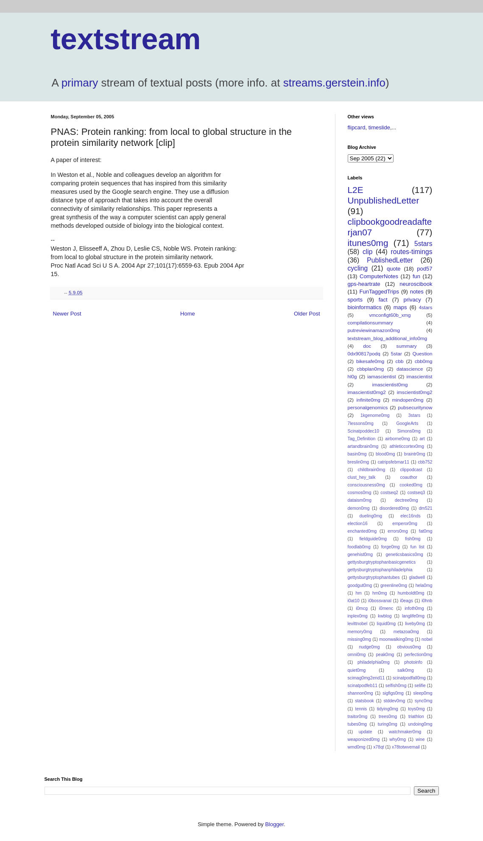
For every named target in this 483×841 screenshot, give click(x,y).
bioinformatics (365, 307)
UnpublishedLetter (383, 200)
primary (79, 82)
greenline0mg (393, 585)
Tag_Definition (362, 438)
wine (420, 739)
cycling (358, 268)
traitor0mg (358, 716)
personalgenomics (368, 407)
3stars (414, 415)
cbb (400, 361)
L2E (355, 190)
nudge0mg (369, 647)
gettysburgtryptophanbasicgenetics (382, 562)
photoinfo (413, 662)
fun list (417, 547)
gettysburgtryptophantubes (374, 577)
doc (367, 346)
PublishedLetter (390, 260)
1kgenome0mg (375, 415)
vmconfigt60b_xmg (389, 315)
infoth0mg (414, 608)
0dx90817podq (364, 353)
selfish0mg (396, 685)
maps (400, 307)
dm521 (426, 508)
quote (394, 268)
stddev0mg (394, 701)
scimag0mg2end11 (366, 678)
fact (383, 299)
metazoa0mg (406, 631)
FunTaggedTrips (379, 291)
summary (406, 346)
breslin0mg (358, 462)
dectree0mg (406, 500)
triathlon (416, 716)
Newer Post (67, 313)
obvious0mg (409, 647)
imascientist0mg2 (367, 392)
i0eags (406, 600)
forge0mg (390, 547)
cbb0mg (424, 361)
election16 (358, 523)
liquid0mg (386, 623)
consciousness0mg (366, 485)
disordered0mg (394, 508)
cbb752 (425, 462)
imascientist (419, 376)
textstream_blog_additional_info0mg (387, 338)
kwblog (384, 616)
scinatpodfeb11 (362, 685)
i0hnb (427, 600)
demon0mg (359, 508)
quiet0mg (357, 670)
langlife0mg (413, 616)
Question (423, 353)
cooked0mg (410, 485)
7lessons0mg (361, 423)
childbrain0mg (371, 469)
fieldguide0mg (373, 538)
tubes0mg (357, 724)
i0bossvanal (379, 600)
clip (367, 251)
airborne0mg (397, 438)
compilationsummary (370, 322)
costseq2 (389, 492)
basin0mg (357, 454)
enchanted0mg (362, 531)
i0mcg (362, 608)
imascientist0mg (390, 384)
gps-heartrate (364, 284)
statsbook (364, 701)
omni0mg (357, 654)
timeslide (379, 127)
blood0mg (385, 454)
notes (417, 291)
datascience (409, 369)
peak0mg (385, 654)
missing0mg (359, 639)
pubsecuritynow (415, 407)
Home (187, 313)
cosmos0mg (359, 492)
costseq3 (416, 492)
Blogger (274, 824)
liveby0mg (415, 623)
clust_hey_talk (362, 477)
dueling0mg (370, 516)
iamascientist (381, 376)
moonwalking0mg (396, 639)
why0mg (397, 739)
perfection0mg (419, 654)
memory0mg (360, 631)
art (422, 438)
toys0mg (416, 709)
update (365, 731)
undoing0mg (420, 724)
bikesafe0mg (370, 361)
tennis (361, 709)
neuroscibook (415, 284)
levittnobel (358, 623)
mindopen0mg (408, 399)
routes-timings (412, 251)
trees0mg (388, 716)
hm (358, 593)
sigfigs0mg (393, 693)
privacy (412, 299)
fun (416, 276)
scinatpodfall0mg (409, 678)
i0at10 (354, 600)
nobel (427, 639)
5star (396, 353)
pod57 (424, 268)
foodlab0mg (359, 547)
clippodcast (411, 469)
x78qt (378, 747)
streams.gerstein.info (334, 82)
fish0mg (412, 538)
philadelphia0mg (373, 662)
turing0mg (387, 724)
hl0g (352, 376)
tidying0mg (387, 709)
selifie (420, 685)
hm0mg (379, 593)
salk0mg (405, 670)
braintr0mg (414, 454)
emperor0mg (404, 523)
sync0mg (424, 701)
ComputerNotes (379, 276)
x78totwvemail (406, 747)
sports (355, 299)
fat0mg (426, 531)
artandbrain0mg (363, 446)
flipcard (357, 127)
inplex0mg (358, 616)
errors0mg (398, 531)
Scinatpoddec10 (364, 431)
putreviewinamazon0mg (374, 330)
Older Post (307, 313)
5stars (423, 243)
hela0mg (424, 585)
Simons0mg (409, 431)
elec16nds (410, 516)
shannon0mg (360, 693)
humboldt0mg (411, 593)
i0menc (386, 608)
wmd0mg (357, 747)
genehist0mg (360, 554)
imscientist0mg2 (415, 392)
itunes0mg (368, 243)
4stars (426, 307)
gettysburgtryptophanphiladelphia (380, 569)
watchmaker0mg (405, 731)
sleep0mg (422, 693)
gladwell (417, 577)
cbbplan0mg (370, 369)
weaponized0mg (364, 739)
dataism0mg (360, 500)
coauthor (408, 477)
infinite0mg (368, 399)
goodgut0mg (360, 585)
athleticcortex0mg (407, 446)
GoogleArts (407, 423)
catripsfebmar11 (394, 462)
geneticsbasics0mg (404, 554)
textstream (126, 39)
